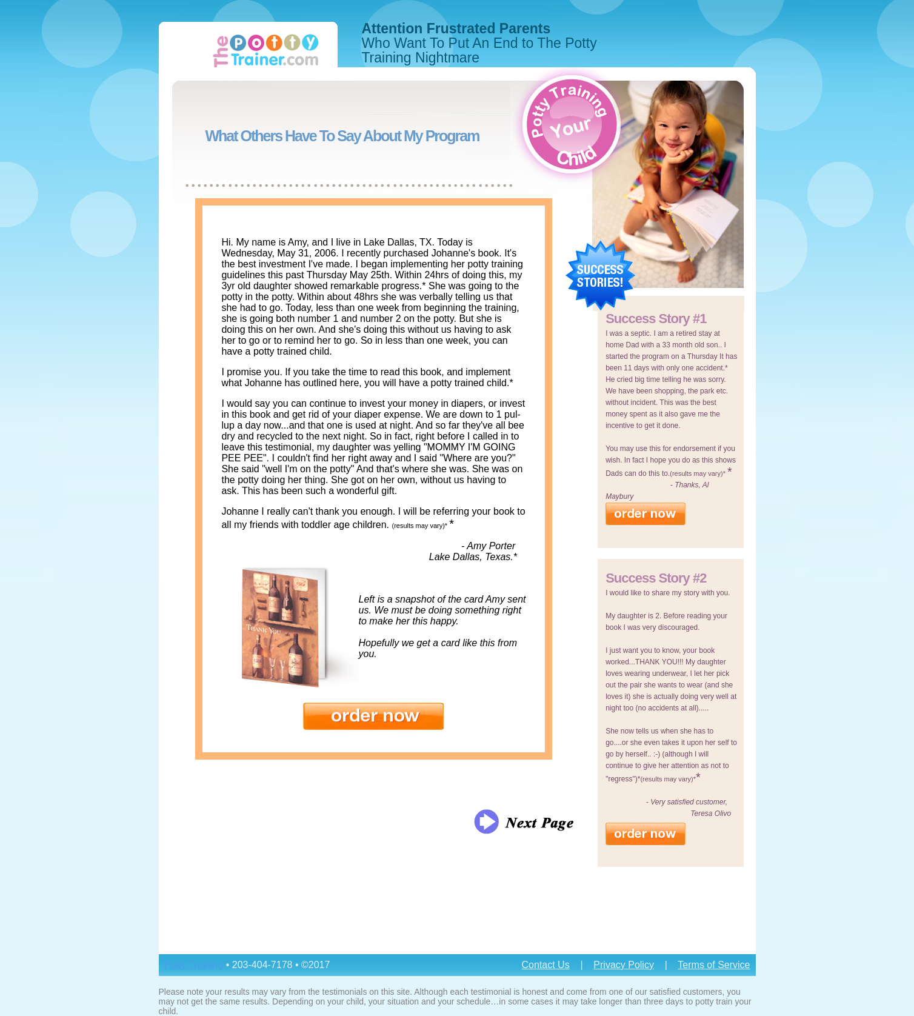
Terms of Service (714, 965)
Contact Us (545, 965)
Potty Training (194, 965)
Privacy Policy (623, 965)
